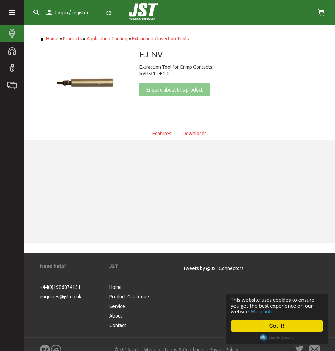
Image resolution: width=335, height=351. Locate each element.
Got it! (276, 325)
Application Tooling (107, 38)
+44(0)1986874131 (60, 287)
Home (49, 38)
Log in (61, 12)
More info (262, 311)
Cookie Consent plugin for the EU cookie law (277, 337)
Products (72, 38)
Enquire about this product (174, 90)
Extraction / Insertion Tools (160, 38)
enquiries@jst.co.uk (60, 296)
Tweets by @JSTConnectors (213, 268)
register (80, 12)
